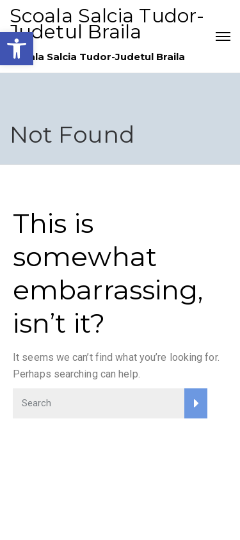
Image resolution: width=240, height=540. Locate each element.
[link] (16, 48)
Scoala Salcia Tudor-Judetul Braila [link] (107, 24)
